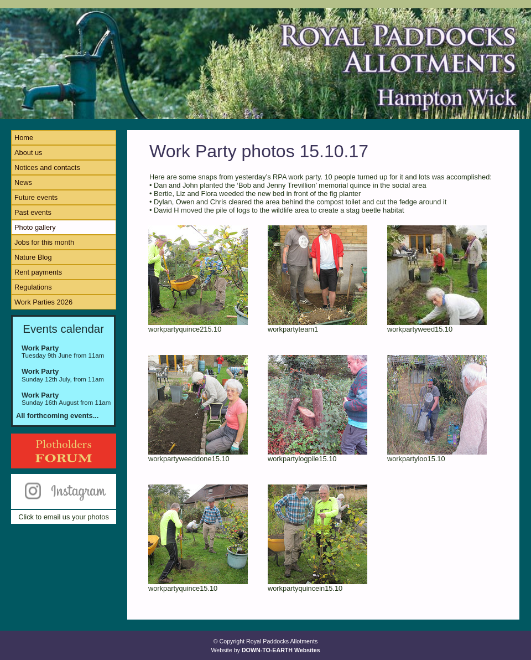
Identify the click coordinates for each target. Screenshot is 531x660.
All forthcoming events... (57, 415)
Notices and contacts (47, 167)
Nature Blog (33, 257)
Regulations (33, 287)
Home (23, 137)
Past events (32, 212)
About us (28, 152)
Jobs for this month (44, 242)
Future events (36, 197)
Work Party (40, 348)
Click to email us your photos (63, 517)
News (23, 182)
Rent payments (38, 272)
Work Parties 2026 (43, 302)
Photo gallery (35, 227)
